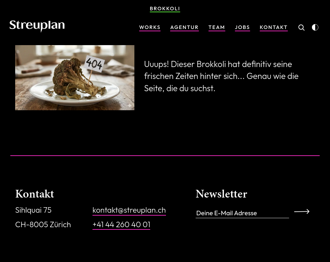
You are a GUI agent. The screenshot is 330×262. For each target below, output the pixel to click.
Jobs (242, 27)
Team (217, 27)
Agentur (184, 27)
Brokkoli (165, 8)
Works (150, 27)
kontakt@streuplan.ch (129, 210)
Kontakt (274, 27)
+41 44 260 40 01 (121, 224)
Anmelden (304, 211)
